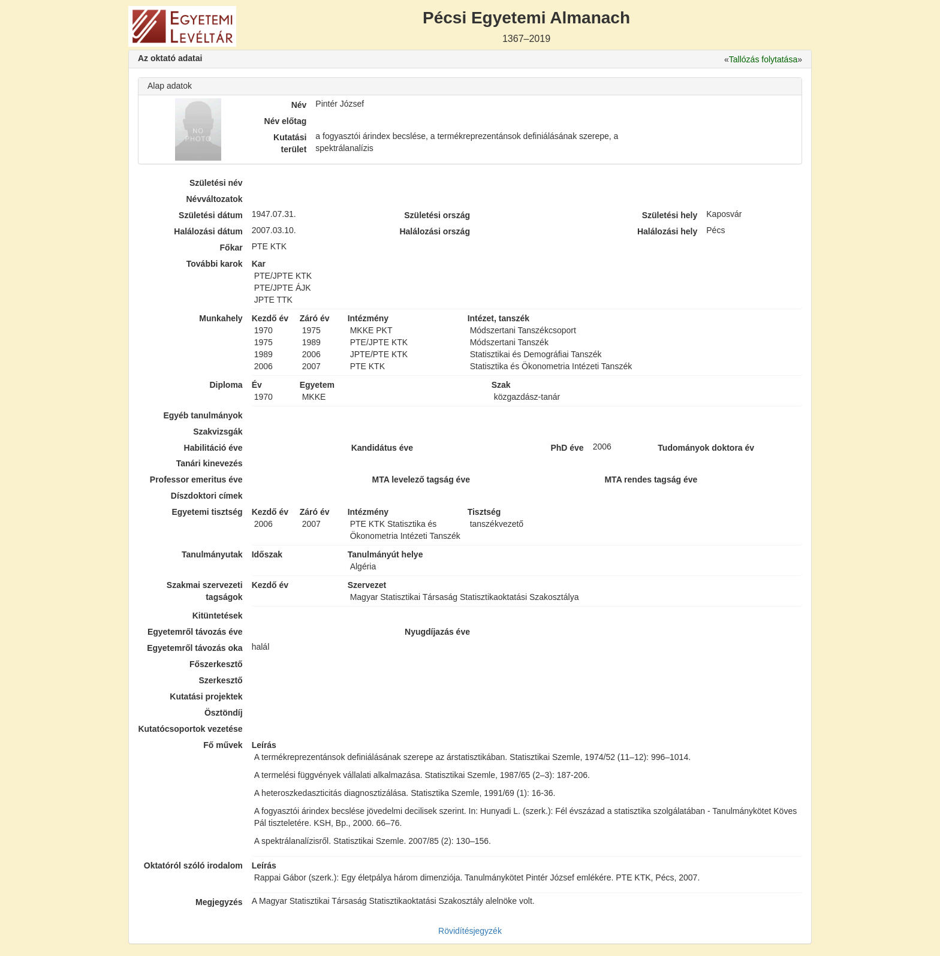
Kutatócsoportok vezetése (190, 729)
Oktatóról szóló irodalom (193, 865)
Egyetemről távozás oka (195, 648)
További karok (214, 264)
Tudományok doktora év (706, 448)
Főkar (231, 247)
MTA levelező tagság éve (421, 479)
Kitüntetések (217, 615)
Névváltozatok (214, 199)
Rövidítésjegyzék (470, 931)
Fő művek (222, 745)
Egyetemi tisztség (206, 512)
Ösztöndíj (223, 712)
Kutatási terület (289, 143)
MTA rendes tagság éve (650, 479)
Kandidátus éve (382, 448)
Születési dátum (211, 215)
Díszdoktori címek (207, 495)
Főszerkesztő (216, 664)
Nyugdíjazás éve (437, 632)
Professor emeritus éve (196, 479)
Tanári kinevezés (209, 463)
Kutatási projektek (206, 696)
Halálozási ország (434, 231)
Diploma (225, 385)
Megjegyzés (219, 902)
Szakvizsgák (218, 431)
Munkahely (220, 318)
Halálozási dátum (208, 231)
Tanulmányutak (212, 554)
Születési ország (437, 215)
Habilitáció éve (213, 448)
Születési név (216, 183)
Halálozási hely (667, 231)
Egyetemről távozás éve (195, 632)
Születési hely (670, 215)
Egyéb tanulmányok (202, 415)
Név (299, 105)
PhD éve (566, 448)
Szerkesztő (221, 680)
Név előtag (285, 121)
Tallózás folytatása (763, 59)
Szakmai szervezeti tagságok (205, 591)
